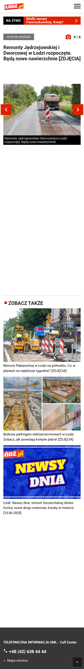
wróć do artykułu (18, 37)
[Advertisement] (42, 73)
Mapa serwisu (17, 660)
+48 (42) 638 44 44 (27, 651)
